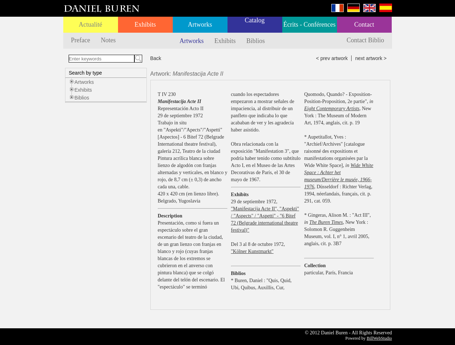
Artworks (200, 24)
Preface (80, 40)
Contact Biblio (365, 40)
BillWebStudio (379, 338)
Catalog (255, 20)
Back (155, 58)
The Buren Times (326, 222)
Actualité (90, 24)
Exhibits (145, 24)
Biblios (255, 40)
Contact (364, 24)
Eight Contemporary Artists (331, 108)
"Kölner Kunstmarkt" (252, 251)
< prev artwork (332, 58)
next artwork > (370, 58)
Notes (108, 40)
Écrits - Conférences (309, 24)
